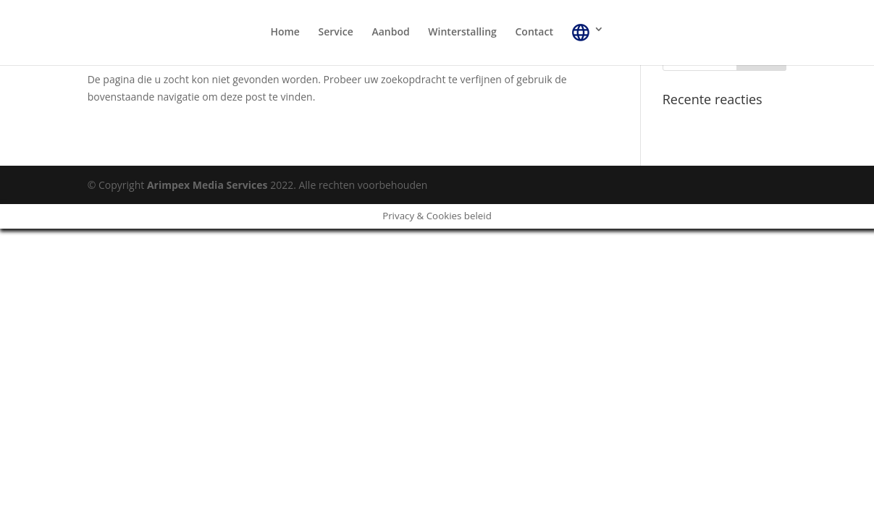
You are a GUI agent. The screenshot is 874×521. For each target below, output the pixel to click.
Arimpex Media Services (207, 185)
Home (285, 32)
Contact (533, 32)
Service (336, 32)
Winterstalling (462, 32)
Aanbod (390, 32)
